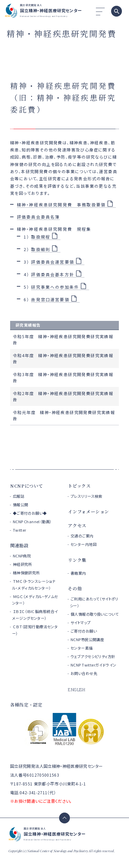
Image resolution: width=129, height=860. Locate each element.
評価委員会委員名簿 (38, 217)
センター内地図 (84, 544)
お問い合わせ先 (84, 673)
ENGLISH (76, 689)
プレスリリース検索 (86, 496)
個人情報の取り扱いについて (95, 614)
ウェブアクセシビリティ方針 (93, 656)
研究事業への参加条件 (55, 287)
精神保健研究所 (26, 572)
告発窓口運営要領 (50, 299)
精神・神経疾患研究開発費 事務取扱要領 (61, 204)
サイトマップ (81, 622)
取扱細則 (40, 249)
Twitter (19, 530)
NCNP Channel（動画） (32, 521)
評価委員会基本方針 (52, 274)
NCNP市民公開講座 (87, 639)
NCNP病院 (22, 555)
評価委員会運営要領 (52, 262)
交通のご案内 (82, 535)
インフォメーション (88, 511)
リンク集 (77, 560)
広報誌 (18, 496)
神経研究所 (22, 564)
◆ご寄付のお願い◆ (30, 513)
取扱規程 (40, 237)
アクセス (77, 525)
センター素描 (82, 648)
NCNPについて (26, 486)
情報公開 (20, 504)
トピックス (79, 486)
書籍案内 (78, 573)
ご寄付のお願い (84, 631)
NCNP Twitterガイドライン (94, 665)
